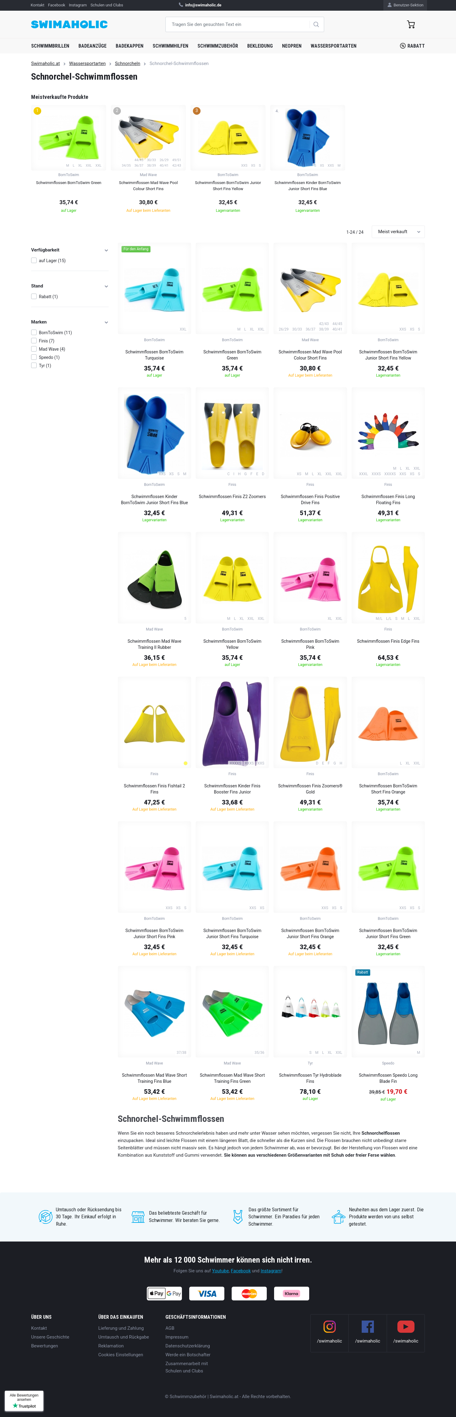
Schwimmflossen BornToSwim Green (232, 354)
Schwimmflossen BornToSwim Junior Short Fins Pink (154, 933)
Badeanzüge (92, 46)
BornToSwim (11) (55, 332)
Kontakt (39, 1328)
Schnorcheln (127, 63)
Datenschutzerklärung (187, 1346)
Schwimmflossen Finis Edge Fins (388, 641)
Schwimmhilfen (170, 46)
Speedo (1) (49, 357)
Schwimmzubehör (217, 46)
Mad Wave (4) (52, 349)
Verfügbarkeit (70, 250)
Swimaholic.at (45, 63)
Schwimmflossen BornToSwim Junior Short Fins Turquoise (232, 933)
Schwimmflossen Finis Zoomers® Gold (310, 788)
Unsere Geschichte (50, 1337)
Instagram (271, 1271)
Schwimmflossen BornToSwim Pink (310, 644)
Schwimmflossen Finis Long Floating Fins (388, 499)
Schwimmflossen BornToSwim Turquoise (154, 354)
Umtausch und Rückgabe (123, 1337)
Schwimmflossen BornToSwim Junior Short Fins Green (388, 933)
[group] (68, 160)
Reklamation (111, 1346)
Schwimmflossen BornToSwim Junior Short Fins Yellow (388, 354)
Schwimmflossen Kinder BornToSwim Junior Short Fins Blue (154, 499)
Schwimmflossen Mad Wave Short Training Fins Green (232, 1078)
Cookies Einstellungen (120, 1354)
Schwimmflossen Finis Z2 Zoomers (232, 496)
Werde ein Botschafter (188, 1354)
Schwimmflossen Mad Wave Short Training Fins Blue (154, 1078)
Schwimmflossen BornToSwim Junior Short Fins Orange (310, 933)
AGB (169, 1328)
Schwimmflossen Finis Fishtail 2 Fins (154, 788)
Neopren (292, 46)
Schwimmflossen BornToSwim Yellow (232, 644)
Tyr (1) (45, 365)
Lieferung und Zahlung (121, 1328)
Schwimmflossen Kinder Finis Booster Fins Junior (232, 788)
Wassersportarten (333, 46)
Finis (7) (47, 340)
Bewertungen (44, 1346)
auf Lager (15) (52, 260)
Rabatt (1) (48, 296)
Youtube (220, 1271)
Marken (70, 322)
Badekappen (129, 46)
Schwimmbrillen (50, 46)
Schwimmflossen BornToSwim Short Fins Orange (388, 788)
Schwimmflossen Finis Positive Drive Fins (310, 499)
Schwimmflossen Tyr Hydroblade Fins (310, 1078)
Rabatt (412, 46)
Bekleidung (260, 46)
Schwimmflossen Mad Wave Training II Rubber (154, 644)
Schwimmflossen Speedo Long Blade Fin (388, 1078)
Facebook (241, 1271)
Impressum (176, 1337)
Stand (70, 286)
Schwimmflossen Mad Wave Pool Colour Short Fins (310, 354)
